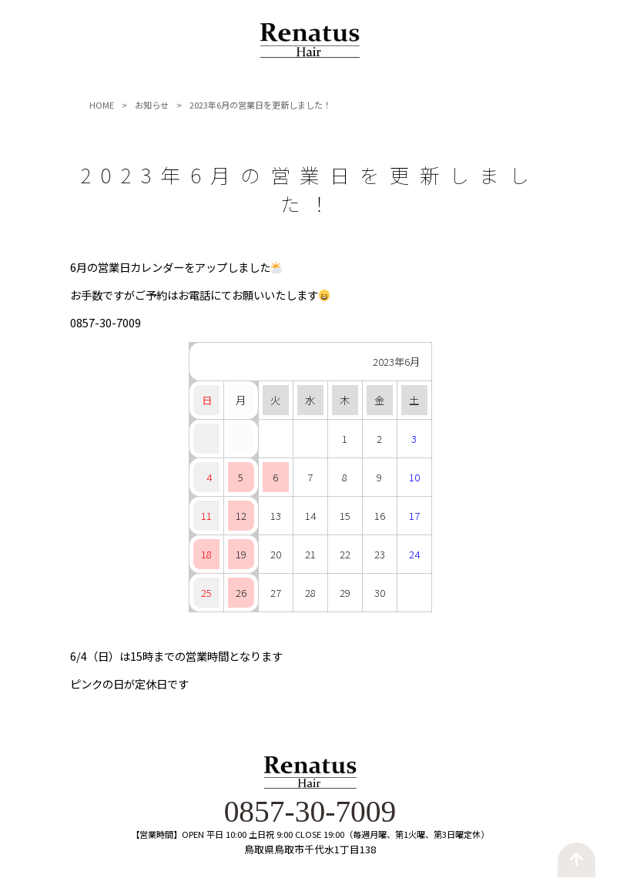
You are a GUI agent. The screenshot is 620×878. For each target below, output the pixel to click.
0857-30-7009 (310, 813)
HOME (101, 106)
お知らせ (152, 106)
